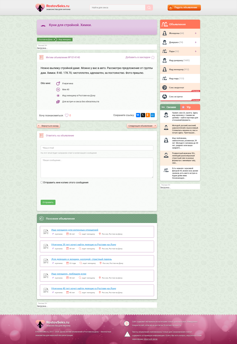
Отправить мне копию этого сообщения (65, 182)
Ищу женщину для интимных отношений (74, 229)
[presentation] (64, 194)
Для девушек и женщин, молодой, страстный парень (81, 258)
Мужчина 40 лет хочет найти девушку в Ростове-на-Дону (83, 288)
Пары (172, 51)
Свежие (168, 107)
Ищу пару (174, 78)
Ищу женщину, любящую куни (68, 273)
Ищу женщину (176, 69)
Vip (186, 107)
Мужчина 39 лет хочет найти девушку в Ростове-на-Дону (83, 244)
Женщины (174, 33)
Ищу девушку (176, 60)
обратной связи (150, 339)
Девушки (174, 42)
